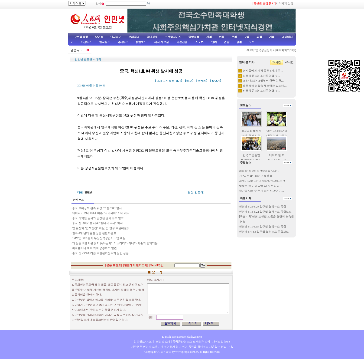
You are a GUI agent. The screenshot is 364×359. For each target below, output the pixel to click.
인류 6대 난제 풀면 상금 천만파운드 (94, 233)
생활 (239, 42)
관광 (226, 42)
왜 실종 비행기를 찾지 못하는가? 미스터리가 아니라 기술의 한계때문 (115, 243)
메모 (189, 80)
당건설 (99, 37)
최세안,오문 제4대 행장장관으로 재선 (262, 180)
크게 (165, 80)
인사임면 (115, 37)
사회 (209, 37)
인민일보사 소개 (144, 341)
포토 (251, 42)
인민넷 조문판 (83, 59)
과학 (259, 37)
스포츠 (199, 42)
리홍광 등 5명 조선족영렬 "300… (259, 170)
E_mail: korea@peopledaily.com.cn (182, 336)
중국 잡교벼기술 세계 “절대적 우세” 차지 (97, 223)
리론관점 (182, 42)
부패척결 (134, 37)
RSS (227, 341)
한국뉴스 (104, 42)
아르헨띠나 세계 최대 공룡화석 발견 (94, 248)
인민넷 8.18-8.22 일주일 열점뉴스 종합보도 (265, 211)
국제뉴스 (122, 42)
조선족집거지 (173, 37)
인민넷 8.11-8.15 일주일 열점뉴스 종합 (262, 226)
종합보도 (140, 42)
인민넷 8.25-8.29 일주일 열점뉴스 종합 (262, 206)
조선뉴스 (86, 42)
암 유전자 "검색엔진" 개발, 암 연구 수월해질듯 (101, 228)
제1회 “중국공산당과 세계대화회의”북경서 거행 (277, 50)
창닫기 (215, 80)
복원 (172, 80)
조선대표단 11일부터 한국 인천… (263, 80)
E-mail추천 (157, 265)
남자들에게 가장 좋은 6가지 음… (263, 70)
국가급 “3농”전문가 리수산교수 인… (261, 190)
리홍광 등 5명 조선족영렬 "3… (261, 75)
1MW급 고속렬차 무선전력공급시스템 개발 (98, 238)
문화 (234, 37)
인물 (221, 37)
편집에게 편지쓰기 (135, 265)
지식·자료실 (161, 42)
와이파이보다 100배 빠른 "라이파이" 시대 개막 (101, 213)
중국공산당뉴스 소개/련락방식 (191, 341)
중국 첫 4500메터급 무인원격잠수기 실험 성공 (100, 253)
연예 (214, 42)
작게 (178, 80)
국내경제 (152, 37)
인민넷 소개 (163, 341)
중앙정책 (193, 37)
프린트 (202, 80)
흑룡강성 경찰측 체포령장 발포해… (265, 85)
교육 (247, 37)
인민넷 (88, 192)
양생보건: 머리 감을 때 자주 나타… (260, 186)
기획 (272, 37)
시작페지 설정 (284, 3)
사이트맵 (217, 341)
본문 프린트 (113, 265)
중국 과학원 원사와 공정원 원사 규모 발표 (98, 218)
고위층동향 (81, 37)
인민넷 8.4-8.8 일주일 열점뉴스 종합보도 (264, 231)
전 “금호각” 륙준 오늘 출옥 (255, 176)
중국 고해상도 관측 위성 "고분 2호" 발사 (97, 208)
